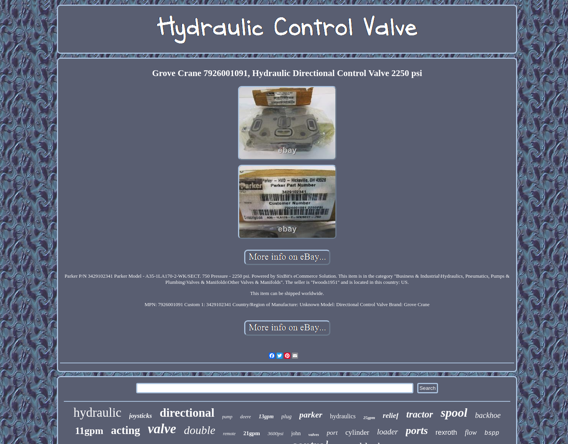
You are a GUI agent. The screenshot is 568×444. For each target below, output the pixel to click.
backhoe (488, 415)
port (332, 432)
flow (471, 432)
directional (187, 412)
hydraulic (97, 412)
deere (245, 416)
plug (287, 416)
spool (454, 412)
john (296, 433)
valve (162, 428)
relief (390, 415)
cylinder (357, 432)
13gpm (266, 416)
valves (313, 434)
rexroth (446, 432)
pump (227, 416)
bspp (492, 433)
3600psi (275, 433)
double (199, 430)
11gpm (89, 430)
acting (125, 430)
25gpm (369, 417)
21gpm (251, 433)
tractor (419, 414)
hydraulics (343, 416)
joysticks (140, 415)
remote (229, 433)
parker (310, 414)
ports (417, 430)
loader (387, 431)
